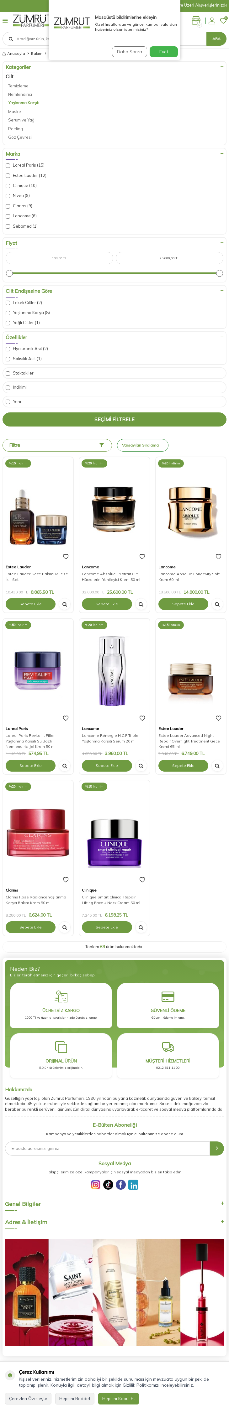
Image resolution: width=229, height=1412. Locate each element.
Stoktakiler (20, 373)
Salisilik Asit (24, 358)
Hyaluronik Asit (27, 348)
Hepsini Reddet (74, 1398)
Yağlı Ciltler (23, 322)
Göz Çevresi (20, 137)
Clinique (21, 185)
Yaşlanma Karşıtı (23, 102)
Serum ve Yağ (21, 119)
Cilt (9, 76)
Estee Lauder (26, 175)
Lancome (21, 216)
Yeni (13, 401)
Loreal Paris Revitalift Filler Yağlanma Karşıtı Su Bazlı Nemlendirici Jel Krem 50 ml (31, 741)
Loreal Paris (25, 165)
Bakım (36, 53)
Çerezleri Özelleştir (28, 1398)
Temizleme (18, 85)
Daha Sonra (129, 51)
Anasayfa (14, 53)
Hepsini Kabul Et (118, 1398)
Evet (163, 51)
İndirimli (17, 387)
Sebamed (22, 226)
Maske (14, 111)
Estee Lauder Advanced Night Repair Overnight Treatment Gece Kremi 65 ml (189, 741)
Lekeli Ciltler (24, 302)
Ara (216, 38)
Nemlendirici (20, 94)
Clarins (19, 206)
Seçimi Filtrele (114, 419)
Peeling (15, 128)
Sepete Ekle (30, 604)
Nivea (18, 195)
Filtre (56, 445)
